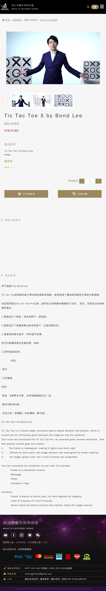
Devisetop (86, 588)
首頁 (7, 20)
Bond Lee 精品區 (48, 20)
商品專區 (17, 20)
